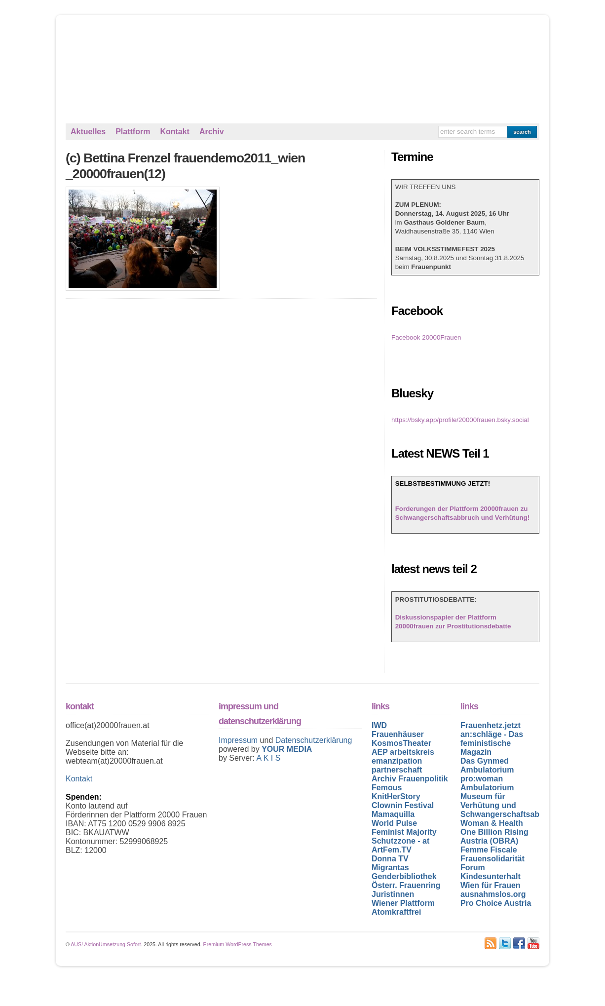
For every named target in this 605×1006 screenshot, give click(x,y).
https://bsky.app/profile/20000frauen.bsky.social (460, 420)
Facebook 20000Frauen (426, 337)
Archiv (211, 131)
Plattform (132, 131)
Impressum (239, 740)
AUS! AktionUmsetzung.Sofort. (106, 944)
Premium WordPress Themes (237, 944)
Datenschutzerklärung (313, 740)
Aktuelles (88, 131)
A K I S (268, 758)
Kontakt (174, 131)
